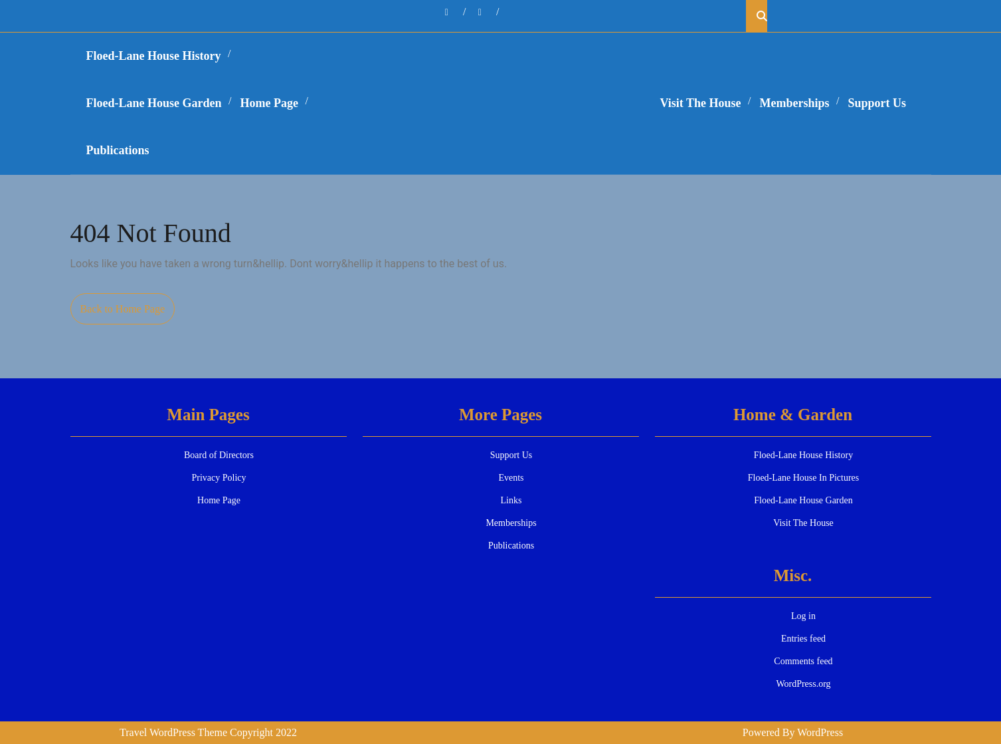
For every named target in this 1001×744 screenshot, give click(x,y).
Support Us (877, 103)
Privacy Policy (218, 478)
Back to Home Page (127, 312)
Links (511, 500)
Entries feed (803, 639)
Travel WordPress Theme (173, 732)
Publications (117, 150)
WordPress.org (803, 684)
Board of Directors (219, 455)
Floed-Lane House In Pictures (804, 478)
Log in (803, 616)
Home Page (269, 103)
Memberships (795, 103)
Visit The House (700, 103)
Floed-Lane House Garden (154, 103)
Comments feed (803, 661)
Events (510, 478)
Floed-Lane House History (153, 55)
